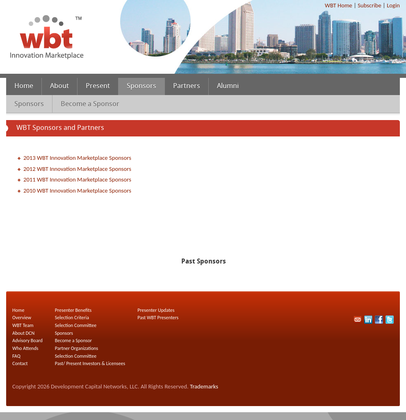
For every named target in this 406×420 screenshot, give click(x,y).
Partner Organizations (76, 348)
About (59, 86)
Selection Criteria (72, 317)
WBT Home (338, 5)
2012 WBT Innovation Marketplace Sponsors (77, 169)
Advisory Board (27, 340)
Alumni (228, 86)
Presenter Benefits (73, 310)
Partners (186, 86)
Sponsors (141, 86)
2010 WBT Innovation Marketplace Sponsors (77, 190)
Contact (20, 363)
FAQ (16, 356)
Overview (21, 317)
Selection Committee (75, 325)
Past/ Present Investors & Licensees (90, 363)
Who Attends (25, 348)
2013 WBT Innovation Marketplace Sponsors (77, 157)
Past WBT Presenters (157, 317)
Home (23, 86)
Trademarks (204, 386)
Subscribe (369, 5)
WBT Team (23, 325)
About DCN (23, 333)
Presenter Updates (155, 310)
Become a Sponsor (90, 104)
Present (98, 86)
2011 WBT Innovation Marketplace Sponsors (77, 179)
